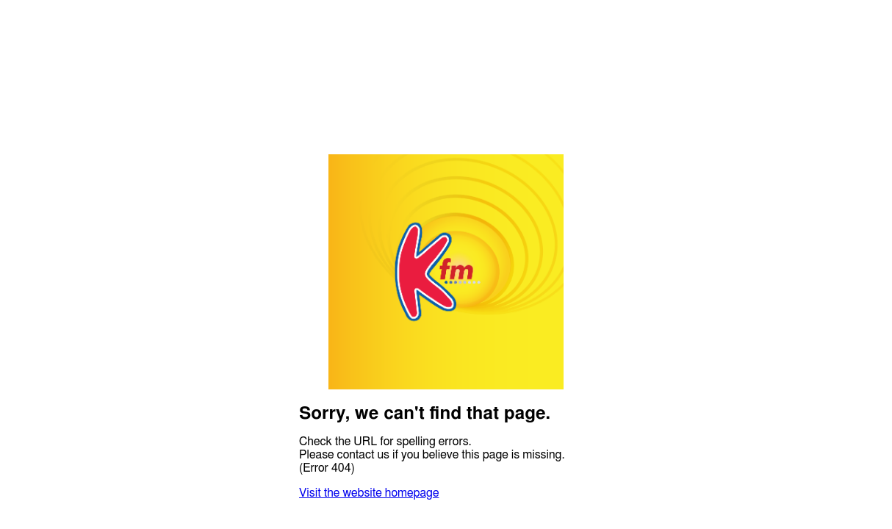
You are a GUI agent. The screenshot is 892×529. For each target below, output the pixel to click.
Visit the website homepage (369, 493)
